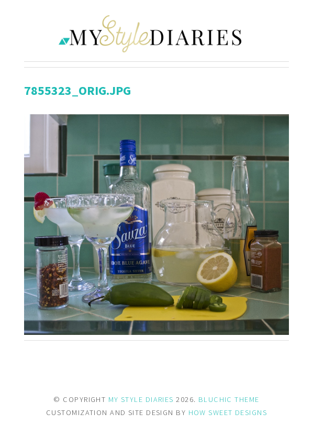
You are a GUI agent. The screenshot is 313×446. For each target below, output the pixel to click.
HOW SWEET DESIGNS (227, 412)
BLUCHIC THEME (229, 399)
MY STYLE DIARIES (141, 399)
